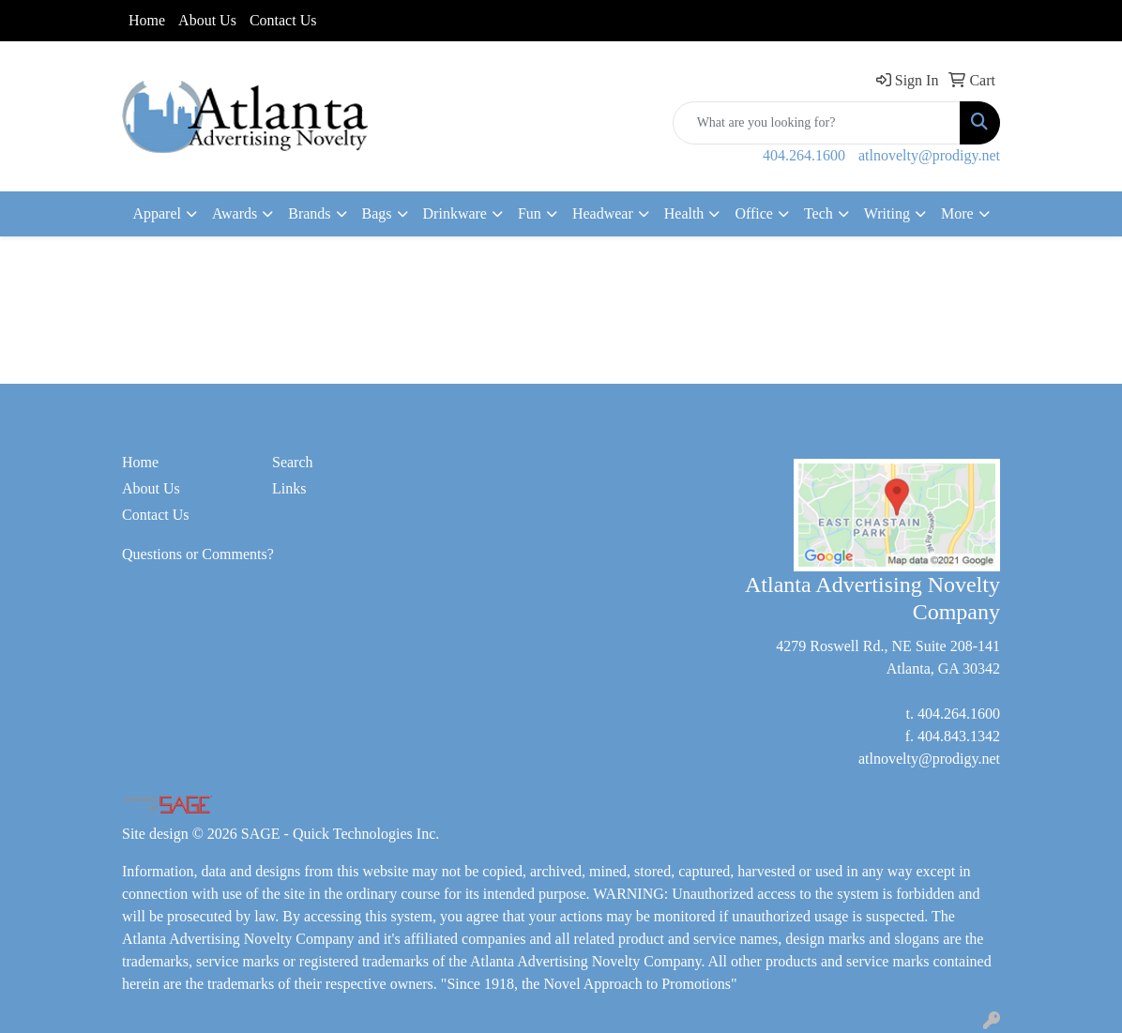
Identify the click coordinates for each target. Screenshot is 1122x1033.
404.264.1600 (804, 155)
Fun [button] (529, 213)
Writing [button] (887, 213)
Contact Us (283, 20)
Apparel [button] (156, 213)
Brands (309, 213)
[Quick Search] (817, 122)
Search (292, 462)
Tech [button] (818, 213)
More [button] (957, 213)
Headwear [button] (602, 213)
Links (289, 488)
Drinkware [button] (455, 213)
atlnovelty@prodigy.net (929, 155)
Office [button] (754, 213)
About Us (207, 20)
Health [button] (684, 213)
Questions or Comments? (198, 554)
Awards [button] (234, 213)
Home (147, 20)
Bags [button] (377, 213)
